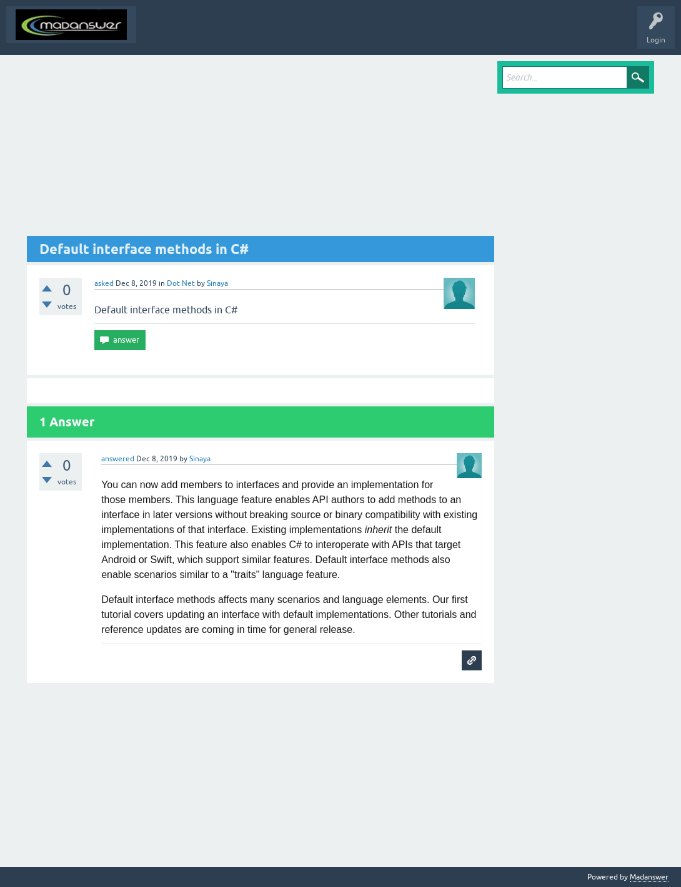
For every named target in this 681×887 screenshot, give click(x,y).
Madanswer (649, 877)
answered (117, 458)
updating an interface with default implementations (277, 614)
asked (104, 283)
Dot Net (181, 283)
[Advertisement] (260, 148)
